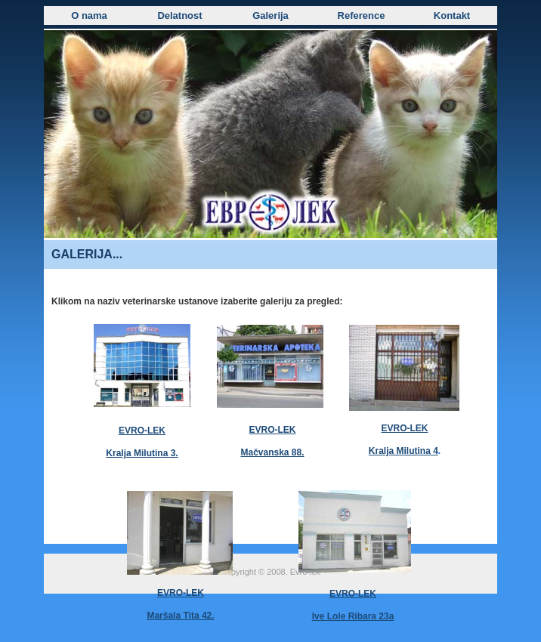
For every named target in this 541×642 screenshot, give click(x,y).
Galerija (270, 15)
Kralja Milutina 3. (142, 453)
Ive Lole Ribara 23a (353, 616)
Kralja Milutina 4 (403, 451)
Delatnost (179, 15)
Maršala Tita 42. (180, 615)
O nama (89, 15)
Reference (361, 15)
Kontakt (452, 15)
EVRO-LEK (352, 593)
